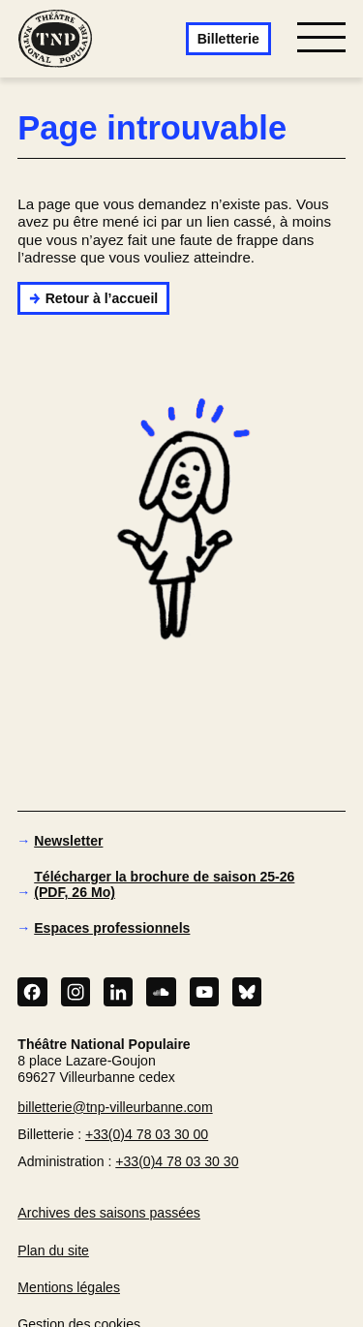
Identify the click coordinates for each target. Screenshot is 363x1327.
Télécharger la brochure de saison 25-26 (164, 884)
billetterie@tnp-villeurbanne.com (114, 1107)
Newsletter (68, 841)
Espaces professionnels (112, 928)
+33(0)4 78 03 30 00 (146, 1134)
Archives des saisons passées (108, 1212)
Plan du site (53, 1250)
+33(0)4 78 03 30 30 (176, 1161)
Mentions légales (68, 1287)
